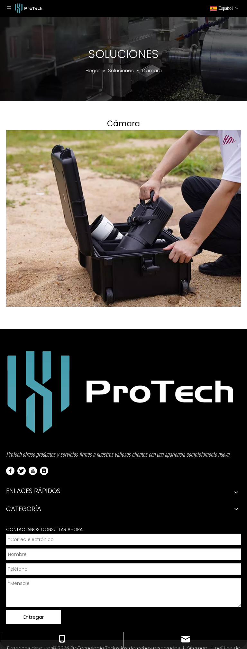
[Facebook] (10, 470)
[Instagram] (44, 470)
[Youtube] (33, 470)
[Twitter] (21, 470)
